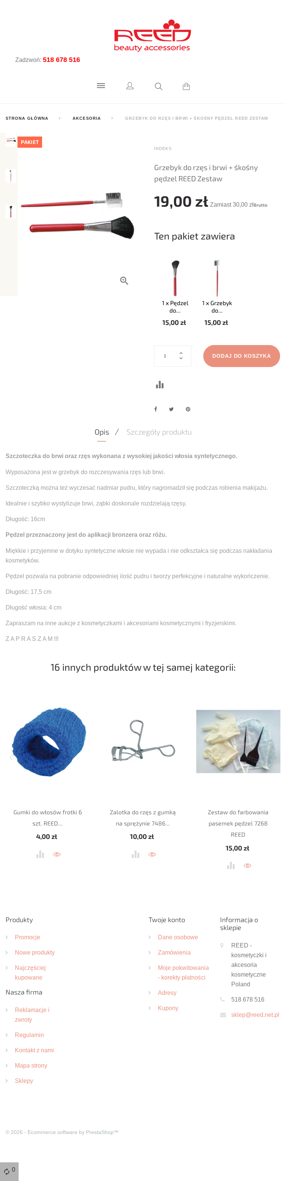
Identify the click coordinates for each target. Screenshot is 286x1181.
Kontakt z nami (34, 1075)
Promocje (27, 962)
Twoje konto (167, 944)
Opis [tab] (102, 456)
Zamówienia (174, 977)
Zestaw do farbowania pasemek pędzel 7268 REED (238, 848)
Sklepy (24, 1106)
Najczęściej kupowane (30, 998)
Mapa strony (31, 1090)
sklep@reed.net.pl (255, 1040)
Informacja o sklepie (239, 948)
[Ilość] (172, 356)
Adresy (167, 1018)
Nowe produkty (35, 977)
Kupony (168, 1033)
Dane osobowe (178, 962)
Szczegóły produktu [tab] (159, 456)
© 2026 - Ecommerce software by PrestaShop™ (62, 1157)
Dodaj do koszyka (192, 381)
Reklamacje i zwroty (32, 1040)
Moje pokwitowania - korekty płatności (183, 998)
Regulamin (29, 1060)
